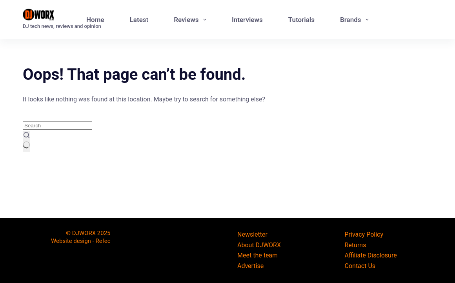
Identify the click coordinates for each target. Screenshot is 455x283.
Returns (355, 245)
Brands (356, 19)
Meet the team (257, 255)
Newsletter (252, 234)
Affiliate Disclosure (371, 255)
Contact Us (360, 266)
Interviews (247, 20)
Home (95, 20)
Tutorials (301, 20)
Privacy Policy (364, 234)
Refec (102, 240)
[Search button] (26, 141)
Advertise (250, 266)
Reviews (191, 19)
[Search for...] (57, 125)
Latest (139, 20)
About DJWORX (259, 245)
